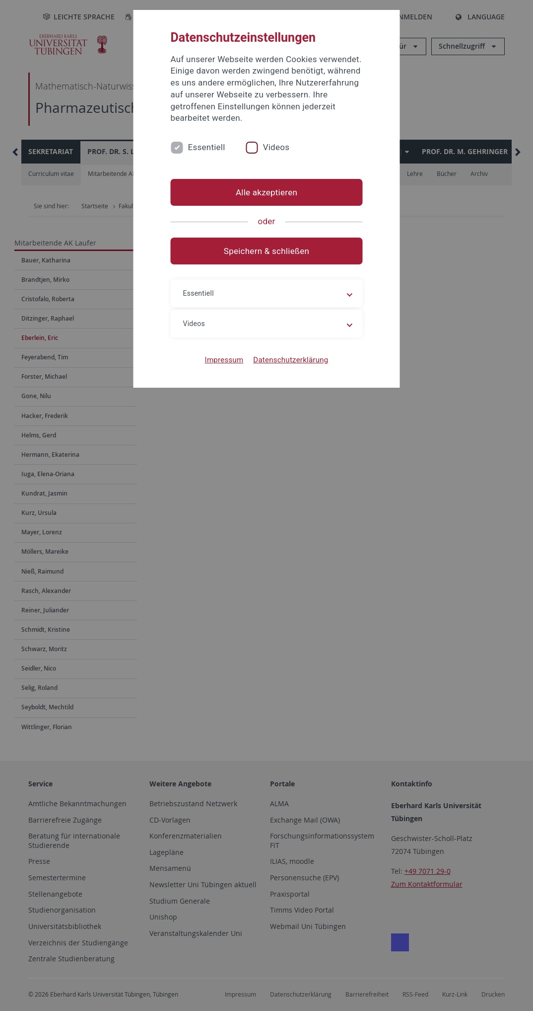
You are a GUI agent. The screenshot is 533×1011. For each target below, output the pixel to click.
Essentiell (206, 147)
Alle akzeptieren (266, 192)
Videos (276, 147)
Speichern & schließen (266, 251)
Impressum (224, 359)
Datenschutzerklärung (290, 359)
